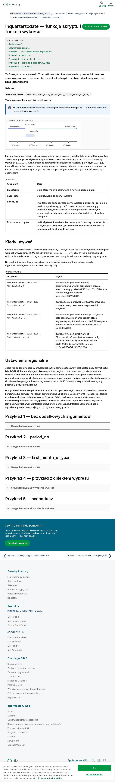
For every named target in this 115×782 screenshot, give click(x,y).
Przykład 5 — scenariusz (20, 66)
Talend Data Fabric (17, 625)
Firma (10, 711)
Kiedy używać (15, 44)
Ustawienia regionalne (19, 48)
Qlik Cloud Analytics (17, 637)
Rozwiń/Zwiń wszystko (96, 26)
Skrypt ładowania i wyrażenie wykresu (33, 487)
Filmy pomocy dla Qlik (18, 577)
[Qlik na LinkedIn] (99, 760)
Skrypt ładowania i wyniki (25, 426)
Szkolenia (12, 585)
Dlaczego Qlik (14, 664)
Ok (94, 768)
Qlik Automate (14, 650)
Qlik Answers (14, 641)
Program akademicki (18, 728)
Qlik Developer (15, 581)
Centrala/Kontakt (16, 745)
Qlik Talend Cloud (16, 621)
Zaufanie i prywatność (18, 672)
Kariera (11, 736)
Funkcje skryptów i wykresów (23, 17)
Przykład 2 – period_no (20, 55)
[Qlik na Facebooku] (104, 760)
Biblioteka (12, 598)
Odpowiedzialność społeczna (22, 720)
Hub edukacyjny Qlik (18, 589)
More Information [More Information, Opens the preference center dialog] (94, 774)
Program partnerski (17, 732)
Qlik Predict (13, 645)
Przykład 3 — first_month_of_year (24, 59)
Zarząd (11, 715)
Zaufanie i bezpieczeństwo (21, 668)
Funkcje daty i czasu (49, 17)
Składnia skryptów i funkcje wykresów (85, 13)
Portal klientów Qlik (17, 593)
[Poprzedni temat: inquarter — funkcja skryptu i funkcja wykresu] (29, 556)
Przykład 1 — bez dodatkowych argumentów (30, 51)
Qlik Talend (13, 617)
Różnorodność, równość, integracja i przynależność (34, 724)
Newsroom (13, 740)
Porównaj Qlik (14, 685)
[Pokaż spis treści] (6, 13)
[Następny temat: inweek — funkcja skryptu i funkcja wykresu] (86, 556)
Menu (111, 5)
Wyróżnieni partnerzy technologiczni (26, 689)
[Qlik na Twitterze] (93, 760)
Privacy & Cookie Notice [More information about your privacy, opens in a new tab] (50, 778)
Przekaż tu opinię (17, 543)
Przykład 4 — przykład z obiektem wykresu (29, 63)
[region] (57, 772)
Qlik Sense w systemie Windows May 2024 (30, 13)
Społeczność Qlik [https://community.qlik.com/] (78, 760)
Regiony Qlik (13, 697)
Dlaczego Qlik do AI (17, 680)
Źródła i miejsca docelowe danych (25, 693)
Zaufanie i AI (13, 676)
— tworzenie (59, 13)
